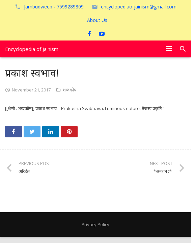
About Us (97, 20)
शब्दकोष (70, 90)
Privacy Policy (95, 224)
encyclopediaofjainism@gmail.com (138, 6)
